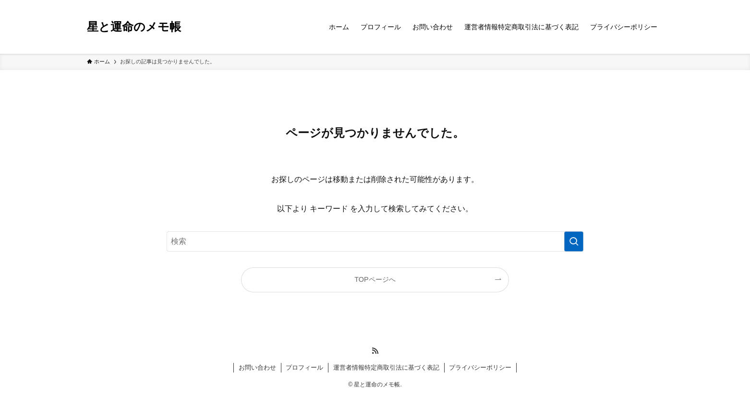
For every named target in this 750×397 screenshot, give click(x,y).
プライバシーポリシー (480, 367)
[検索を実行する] (573, 241)
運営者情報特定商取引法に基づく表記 (386, 367)
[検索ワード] (375, 241)
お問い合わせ (257, 367)
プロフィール (304, 367)
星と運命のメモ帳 (134, 27)
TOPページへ (374, 279)
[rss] (375, 351)
